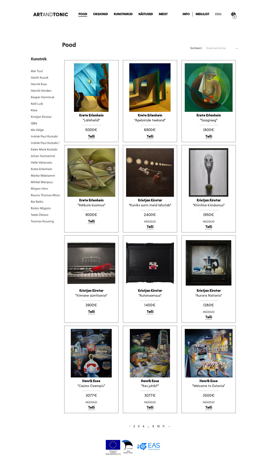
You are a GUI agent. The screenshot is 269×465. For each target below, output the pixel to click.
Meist (163, 14)
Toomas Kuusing (42, 221)
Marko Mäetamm (43, 175)
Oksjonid (100, 14)
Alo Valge (37, 130)
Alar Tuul (37, 71)
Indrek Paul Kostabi (44, 136)
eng (218, 14)
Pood (82, 14)
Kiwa (34, 110)
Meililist (202, 14)
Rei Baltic (37, 201)
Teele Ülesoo (39, 215)
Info (186, 14)
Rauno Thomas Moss (45, 195)
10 (158, 426)
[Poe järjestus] (221, 48)
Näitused (145, 14)
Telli (91, 137)
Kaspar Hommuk (42, 97)
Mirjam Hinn (39, 188)
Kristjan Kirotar (41, 117)
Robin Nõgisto (41, 208)
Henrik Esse (39, 84)
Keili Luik (37, 103)
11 (164, 426)
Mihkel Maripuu (42, 182)
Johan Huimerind (43, 156)
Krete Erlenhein (41, 169)
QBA (34, 123)
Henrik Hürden (41, 90)
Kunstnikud (123, 14)
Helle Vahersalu (41, 162)
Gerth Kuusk (39, 77)
